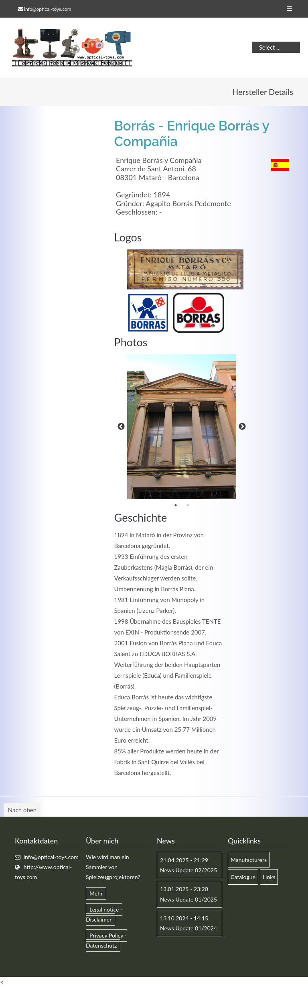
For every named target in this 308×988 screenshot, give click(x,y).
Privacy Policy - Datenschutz (106, 940)
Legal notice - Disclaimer (104, 914)
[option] (181, 426)
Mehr (96, 893)
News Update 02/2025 (188, 870)
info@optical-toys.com (47, 9)
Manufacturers (249, 859)
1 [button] (176, 505)
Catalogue (243, 877)
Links (269, 877)
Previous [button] (121, 427)
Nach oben (22, 809)
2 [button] (188, 505)
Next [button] (242, 427)
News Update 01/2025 (188, 899)
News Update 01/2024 (188, 928)
